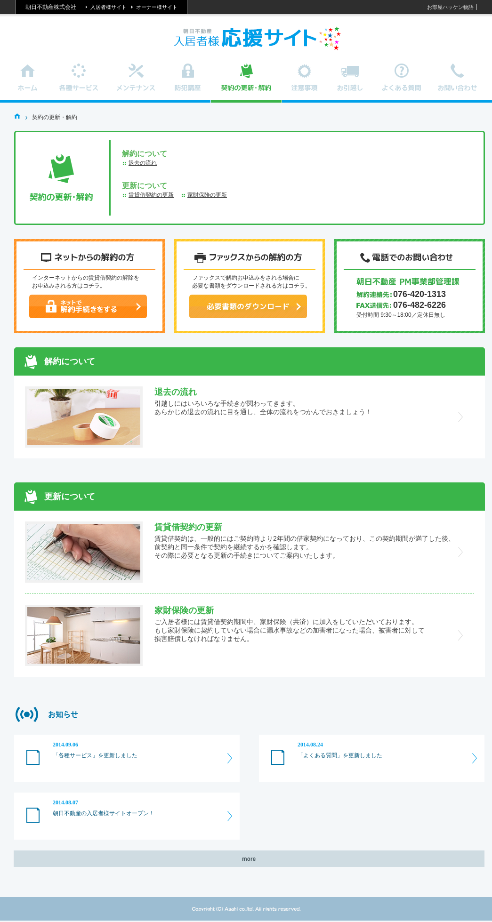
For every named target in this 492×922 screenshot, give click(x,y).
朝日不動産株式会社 (50, 7)
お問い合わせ (458, 83)
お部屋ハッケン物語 (450, 7)
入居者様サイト (108, 7)
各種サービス (79, 83)
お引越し (350, 83)
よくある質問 (402, 83)
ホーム (28, 83)
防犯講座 (187, 83)
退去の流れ (143, 163)
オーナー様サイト (156, 7)
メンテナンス (136, 83)
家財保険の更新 (207, 195)
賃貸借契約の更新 (151, 195)
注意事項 (305, 83)
